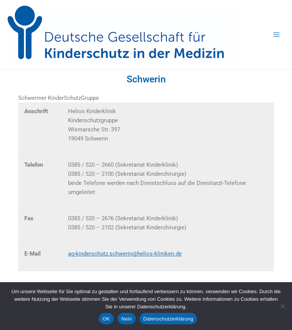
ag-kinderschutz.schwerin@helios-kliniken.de (125, 253)
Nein (126, 319)
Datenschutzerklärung (168, 319)
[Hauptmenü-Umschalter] (276, 35)
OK (106, 319)
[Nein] (282, 306)
